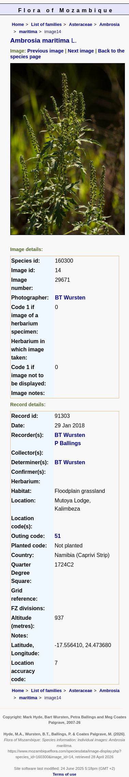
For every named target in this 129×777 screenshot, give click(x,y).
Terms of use (64, 774)
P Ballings (68, 443)
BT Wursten (70, 297)
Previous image (45, 51)
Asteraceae (80, 24)
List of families (46, 24)
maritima (28, 31)
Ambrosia (109, 24)
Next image (81, 51)
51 (58, 536)
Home (18, 24)
